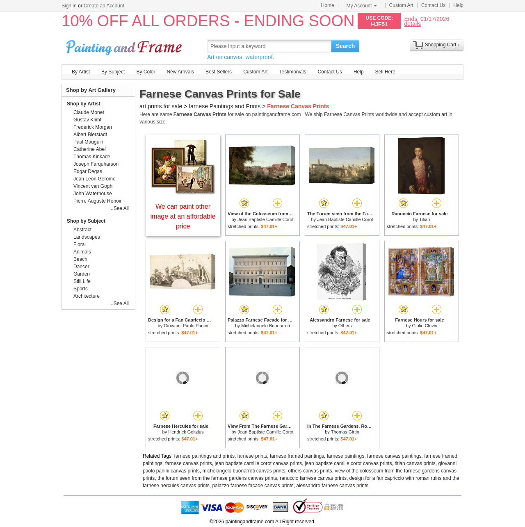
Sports (80, 289)
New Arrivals (180, 72)
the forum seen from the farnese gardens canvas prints (217, 478)
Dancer (81, 266)
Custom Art (401, 5)
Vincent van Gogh (92, 186)
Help (458, 5)
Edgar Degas (87, 171)
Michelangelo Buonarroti (265, 325)
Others (345, 325)
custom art (435, 114)
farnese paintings (345, 456)
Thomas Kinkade (91, 157)
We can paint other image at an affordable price (183, 216)
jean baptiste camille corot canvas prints (258, 463)
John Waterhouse (92, 193)
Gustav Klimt (87, 120)
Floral (79, 244)
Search (345, 46)
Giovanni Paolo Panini (186, 325)
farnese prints (252, 456)
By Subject (113, 72)
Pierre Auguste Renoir (97, 201)
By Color (145, 72)
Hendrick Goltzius (185, 431)
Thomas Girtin (345, 431)
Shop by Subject (86, 221)
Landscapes (86, 237)
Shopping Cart (441, 45)
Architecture (86, 296)
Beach (80, 259)
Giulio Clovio (424, 325)
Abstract (82, 230)
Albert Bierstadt (90, 134)
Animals (82, 252)
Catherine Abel (89, 149)
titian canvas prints (415, 463)
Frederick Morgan (92, 127)
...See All (119, 208)
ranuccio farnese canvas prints (313, 478)
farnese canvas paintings (394, 456)
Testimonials (292, 72)
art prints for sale (160, 106)
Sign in (69, 6)
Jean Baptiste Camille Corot (265, 219)
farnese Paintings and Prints (224, 106)
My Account (362, 6)
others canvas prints (310, 471)
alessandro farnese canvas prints (332, 485)
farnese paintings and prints (204, 456)
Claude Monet (88, 112)
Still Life (82, 281)
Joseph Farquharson (96, 164)
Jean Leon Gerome (94, 179)
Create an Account (104, 6)
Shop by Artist (83, 104)
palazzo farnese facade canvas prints (252, 485)
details (412, 23)
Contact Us (433, 5)
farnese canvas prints (188, 463)
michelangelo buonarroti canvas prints (243, 471)
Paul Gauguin (88, 142)
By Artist (81, 72)
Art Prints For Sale (125, 45)
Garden (81, 274)
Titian (424, 219)
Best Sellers (218, 72)
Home (327, 5)
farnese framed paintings (297, 456)
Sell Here (385, 72)
